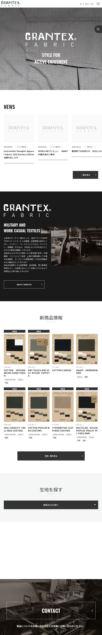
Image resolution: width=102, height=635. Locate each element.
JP (81, 4)
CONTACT (51, 610)
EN (86, 4)
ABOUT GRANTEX (24, 284)
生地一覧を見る (51, 456)
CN (92, 4)
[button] (99, 141)
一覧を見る (85, 175)
